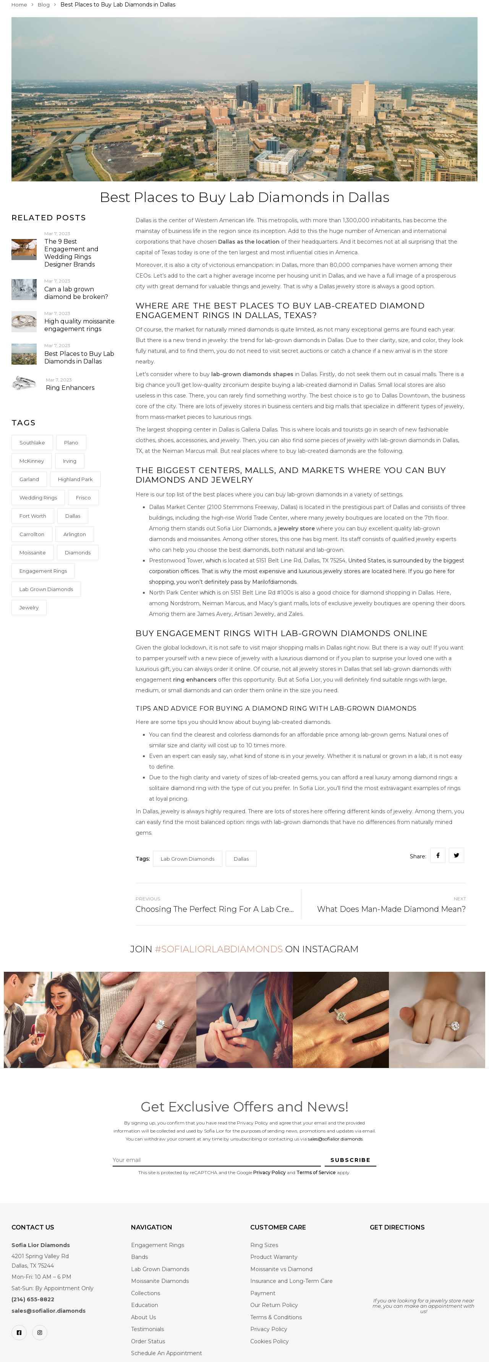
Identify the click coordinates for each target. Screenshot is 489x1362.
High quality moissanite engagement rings (79, 325)
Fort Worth (32, 516)
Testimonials (147, 1329)
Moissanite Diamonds (160, 1281)
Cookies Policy (269, 1341)
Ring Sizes (264, 1245)
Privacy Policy (269, 1172)
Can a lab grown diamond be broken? (76, 293)
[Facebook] (19, 1332)
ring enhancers (195, 679)
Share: (418, 856)
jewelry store (296, 528)
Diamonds (78, 552)
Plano (71, 442)
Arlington (74, 534)
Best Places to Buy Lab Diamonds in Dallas (79, 357)
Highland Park (75, 479)
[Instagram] (39, 1332)
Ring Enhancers (70, 387)
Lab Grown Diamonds (46, 589)
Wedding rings (38, 497)
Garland (29, 479)
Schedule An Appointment (166, 1353)
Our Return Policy (274, 1305)
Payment (262, 1293)
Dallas (72, 516)
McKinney (31, 461)
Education (144, 1305)
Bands (139, 1257)
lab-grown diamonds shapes (252, 374)
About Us (143, 1317)
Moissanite (32, 552)
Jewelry (29, 607)
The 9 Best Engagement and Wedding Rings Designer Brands (71, 253)
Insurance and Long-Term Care (291, 1281)
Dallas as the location (249, 241)
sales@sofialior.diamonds (335, 1139)
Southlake (32, 442)
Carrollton (31, 534)
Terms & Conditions (276, 1317)
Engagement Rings (43, 571)
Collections (145, 1293)
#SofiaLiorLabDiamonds (219, 949)
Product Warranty (274, 1257)
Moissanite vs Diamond (281, 1269)
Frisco (83, 497)
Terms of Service (316, 1172)
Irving (69, 461)
